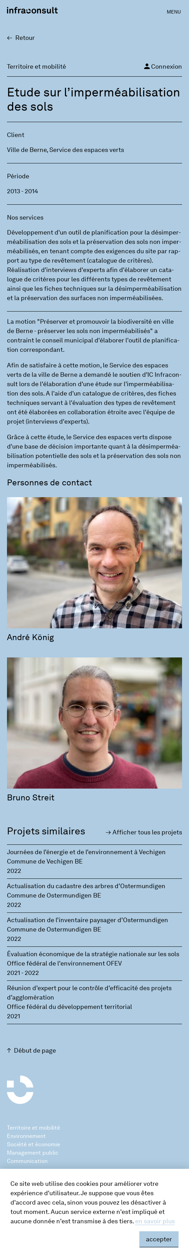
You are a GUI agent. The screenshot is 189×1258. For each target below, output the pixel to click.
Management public (32, 1152)
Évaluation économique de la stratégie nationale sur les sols (93, 954)
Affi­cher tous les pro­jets (147, 832)
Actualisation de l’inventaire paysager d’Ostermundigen (87, 920)
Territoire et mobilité (33, 1127)
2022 (14, 871)
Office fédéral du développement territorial (69, 1007)
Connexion (162, 66)
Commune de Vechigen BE (45, 861)
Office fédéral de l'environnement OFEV (64, 963)
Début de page (35, 1050)
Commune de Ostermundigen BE (54, 895)
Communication (27, 1161)
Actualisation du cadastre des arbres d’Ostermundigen (86, 886)
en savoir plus (155, 1221)
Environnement (26, 1136)
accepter (159, 1239)
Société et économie (33, 1144)
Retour (25, 38)
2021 (13, 1016)
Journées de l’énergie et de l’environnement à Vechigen (86, 852)
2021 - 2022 (23, 973)
